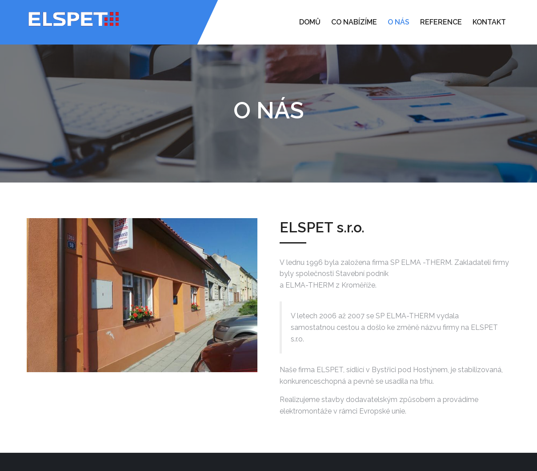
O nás (398, 22)
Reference (441, 22)
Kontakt (489, 22)
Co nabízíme (354, 22)
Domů (310, 22)
